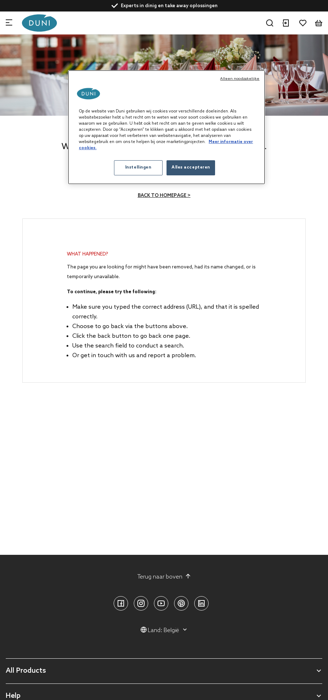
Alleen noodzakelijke (239, 79)
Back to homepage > (164, 195)
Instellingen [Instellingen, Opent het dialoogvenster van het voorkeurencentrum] (138, 167)
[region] (166, 127)
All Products (26, 671)
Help (13, 696)
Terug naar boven (164, 576)
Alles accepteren (191, 167)
